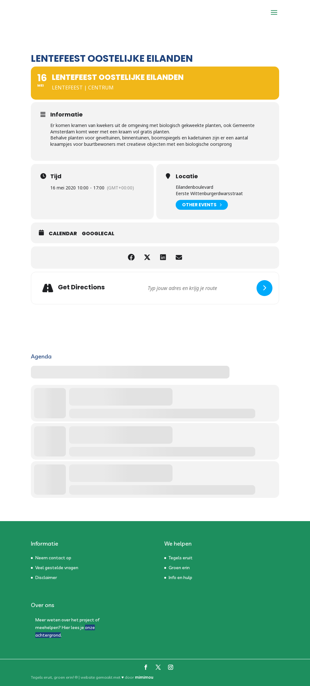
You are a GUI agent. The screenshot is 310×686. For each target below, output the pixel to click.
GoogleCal (98, 233)
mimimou (144, 677)
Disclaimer (46, 577)
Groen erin (179, 567)
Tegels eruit (181, 558)
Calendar (63, 233)
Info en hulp (180, 577)
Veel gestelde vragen (56, 567)
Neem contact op (53, 558)
